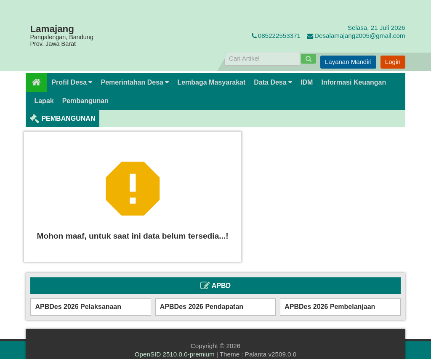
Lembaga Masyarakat (211, 82)
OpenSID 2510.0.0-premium (175, 354)
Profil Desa (71, 82)
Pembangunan (85, 100)
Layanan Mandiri (348, 61)
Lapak (43, 100)
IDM (307, 82)
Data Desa (273, 82)
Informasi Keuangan (353, 82)
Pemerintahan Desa (135, 82)
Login (393, 61)
